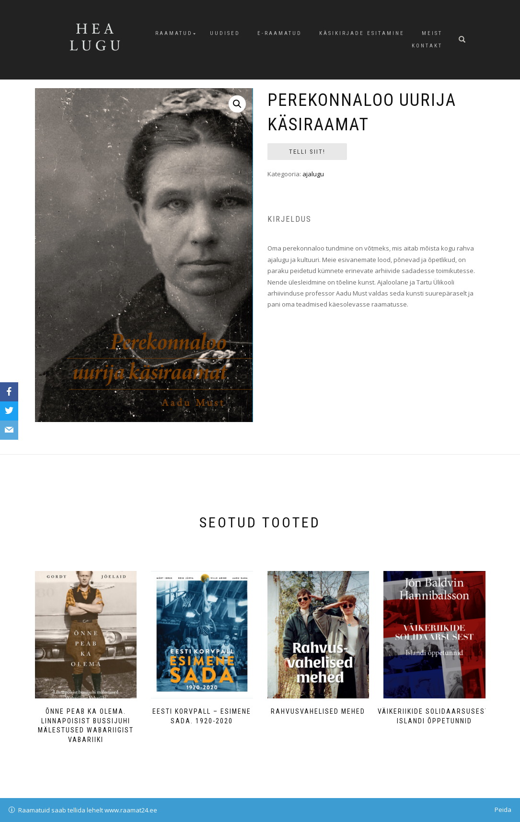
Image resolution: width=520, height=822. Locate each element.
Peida (503, 809)
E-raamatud (279, 33)
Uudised (225, 33)
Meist (432, 33)
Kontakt (427, 46)
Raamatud (174, 33)
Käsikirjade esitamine (361, 33)
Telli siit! (307, 151)
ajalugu (313, 174)
